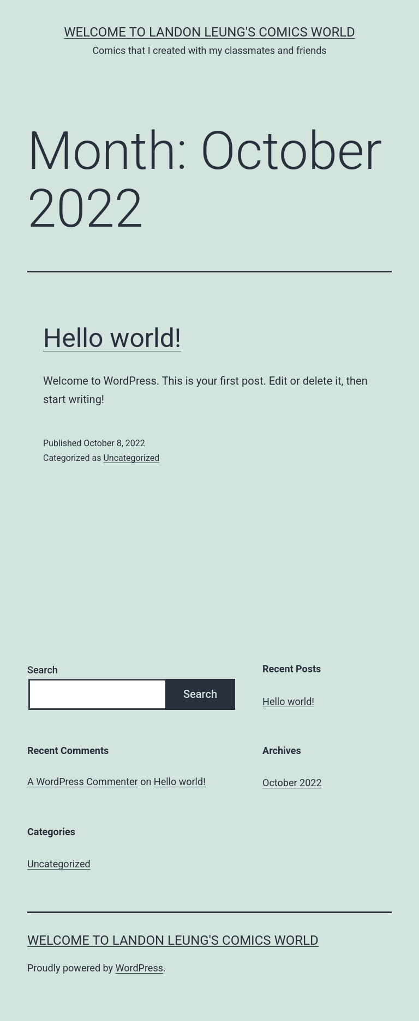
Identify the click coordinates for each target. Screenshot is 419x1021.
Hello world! (112, 338)
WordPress (139, 968)
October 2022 (291, 782)
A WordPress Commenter (82, 781)
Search (42, 670)
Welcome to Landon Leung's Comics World (209, 32)
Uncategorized (131, 458)
